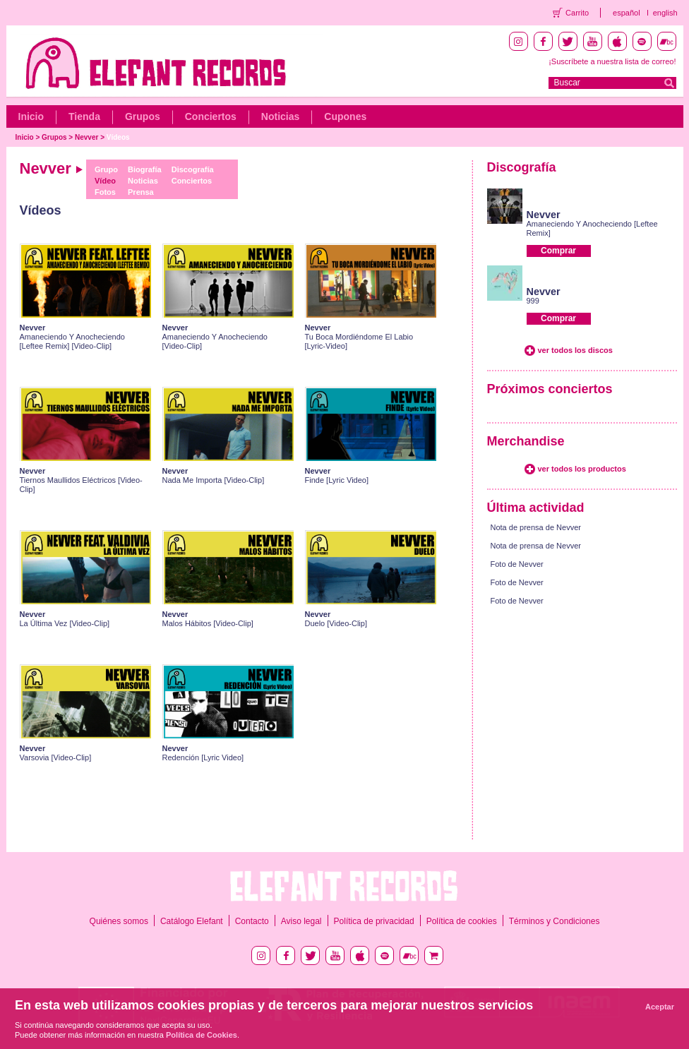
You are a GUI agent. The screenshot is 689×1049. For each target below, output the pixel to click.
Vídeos (118, 137)
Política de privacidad (374, 921)
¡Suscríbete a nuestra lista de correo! (612, 61)
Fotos (105, 192)
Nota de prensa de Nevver (536, 527)
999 (533, 300)
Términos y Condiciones (554, 921)
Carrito (577, 12)
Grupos (142, 116)
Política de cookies (461, 921)
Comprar (558, 251)
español (626, 12)
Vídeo (105, 180)
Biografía (145, 169)
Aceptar (659, 1006)
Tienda (84, 116)
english (665, 12)
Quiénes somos (119, 921)
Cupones (345, 116)
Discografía (193, 169)
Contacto (252, 921)
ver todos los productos (582, 468)
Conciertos (210, 116)
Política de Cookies (201, 1035)
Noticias (280, 116)
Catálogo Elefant (191, 921)
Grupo (106, 169)
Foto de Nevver (517, 564)
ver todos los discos (575, 350)
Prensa (141, 192)
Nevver (86, 137)
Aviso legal (301, 921)
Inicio (31, 116)
